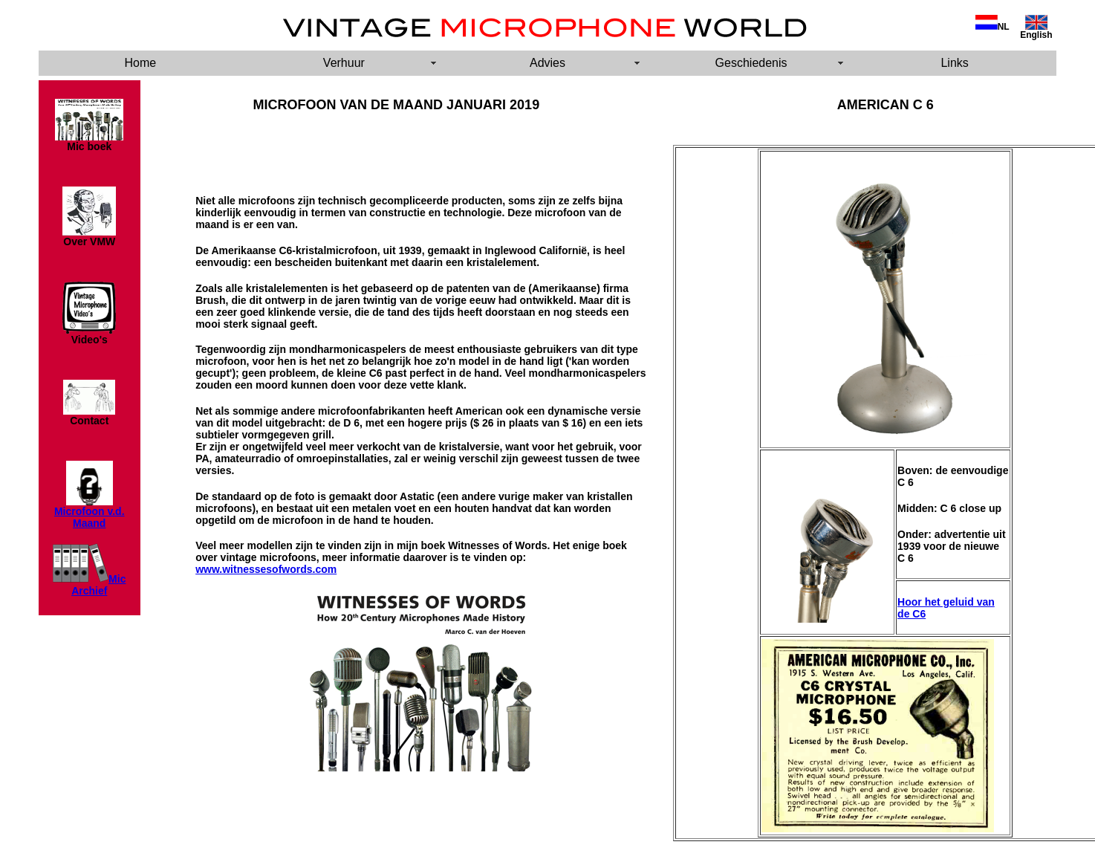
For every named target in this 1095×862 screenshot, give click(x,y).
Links (954, 62)
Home (140, 62)
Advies (547, 62)
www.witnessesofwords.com (266, 569)
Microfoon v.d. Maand (89, 517)
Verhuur (344, 62)
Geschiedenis (751, 62)
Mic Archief (98, 585)
